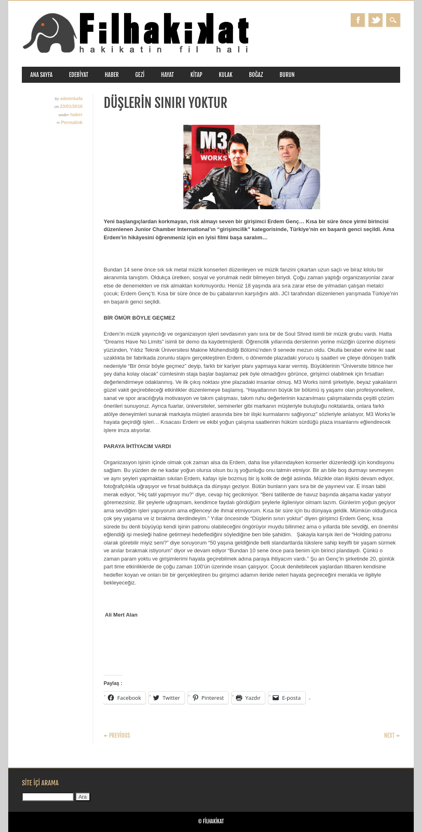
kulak (225, 74)
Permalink (72, 122)
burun (287, 74)
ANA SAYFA (41, 74)
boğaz (256, 74)
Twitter (375, 20)
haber (112, 74)
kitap (196, 74)
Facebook (358, 20)
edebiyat (79, 74)
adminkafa (71, 98)
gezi (140, 74)
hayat (167, 74)
